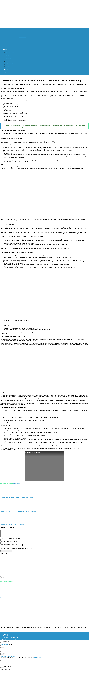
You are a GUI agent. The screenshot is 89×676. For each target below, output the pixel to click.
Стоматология (8, 64)
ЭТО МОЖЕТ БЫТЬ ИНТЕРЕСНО (6, 483)
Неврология (8, 61)
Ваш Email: (3, 660)
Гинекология (8, 53)
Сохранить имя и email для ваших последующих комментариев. (17, 549)
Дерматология (8, 55)
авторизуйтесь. (37, 659)
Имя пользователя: (5, 642)
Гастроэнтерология (9, 52)
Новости (5, 49)
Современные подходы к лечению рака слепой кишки (16, 497)
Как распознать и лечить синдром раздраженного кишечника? (19, 511)
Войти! (2, 648)
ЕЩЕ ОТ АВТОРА (16, 483)
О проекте (5, 634)
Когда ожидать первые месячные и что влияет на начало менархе (13, 607)
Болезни (5, 50)
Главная (2, 76)
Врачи (4, 72)
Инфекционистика (9, 57)
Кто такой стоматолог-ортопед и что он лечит (9, 615)
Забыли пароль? (4, 645)
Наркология (8, 60)
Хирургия (7, 66)
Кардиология (8, 58)
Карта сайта (6, 637)
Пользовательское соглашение (10, 638)
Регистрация (3, 650)
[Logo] (9, 46)
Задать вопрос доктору (5, 580)
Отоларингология (9, 63)
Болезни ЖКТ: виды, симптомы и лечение (12, 525)
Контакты (5, 636)
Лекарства (5, 67)
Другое (4, 74)
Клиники (5, 71)
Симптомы (5, 69)
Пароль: (10, 645)
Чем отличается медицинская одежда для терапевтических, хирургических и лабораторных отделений (21, 599)
